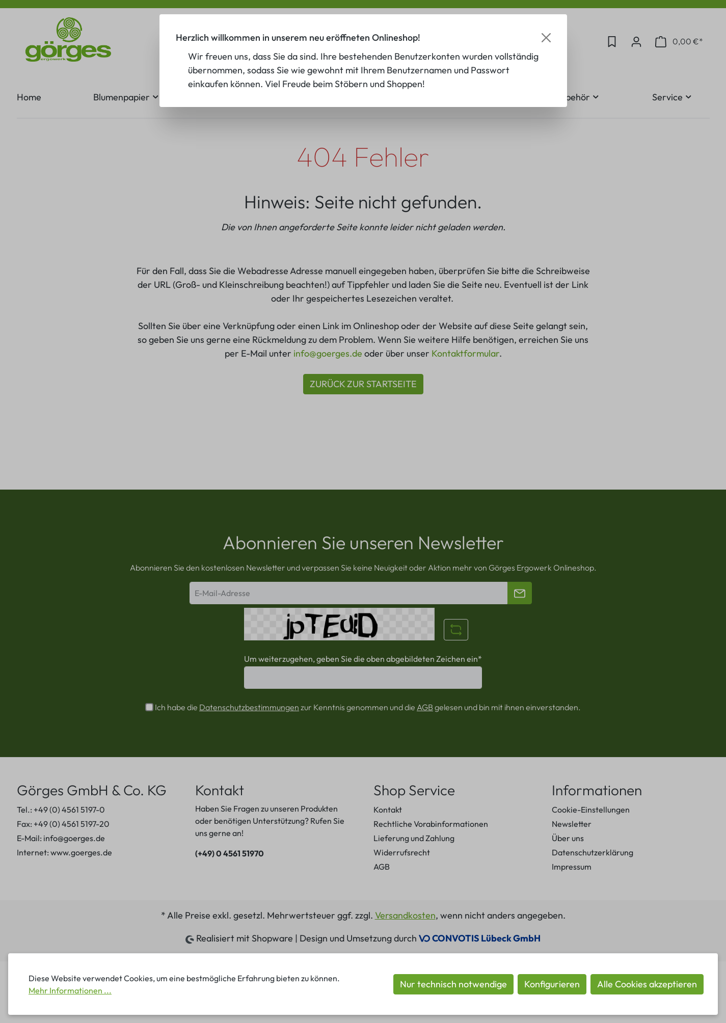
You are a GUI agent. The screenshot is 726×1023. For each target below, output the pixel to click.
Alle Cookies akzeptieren (647, 984)
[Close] (546, 38)
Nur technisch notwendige (453, 984)
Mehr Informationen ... (70, 990)
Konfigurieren (552, 984)
